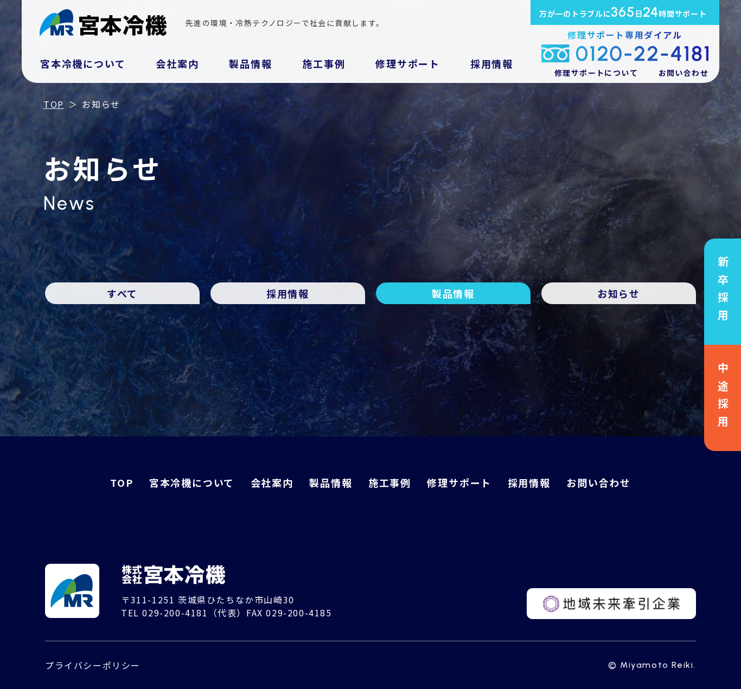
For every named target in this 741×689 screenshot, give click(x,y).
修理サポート (407, 63)
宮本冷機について (82, 63)
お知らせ (618, 293)
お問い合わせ (683, 72)
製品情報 (250, 63)
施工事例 (323, 63)
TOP (53, 104)
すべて (122, 293)
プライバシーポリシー (92, 665)
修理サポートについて (596, 72)
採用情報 (491, 63)
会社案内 (177, 63)
